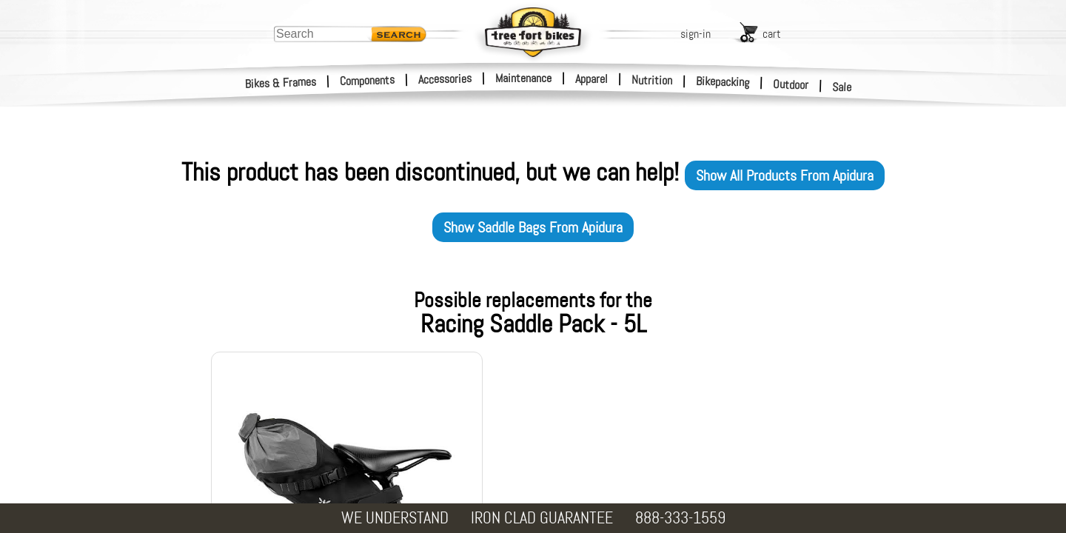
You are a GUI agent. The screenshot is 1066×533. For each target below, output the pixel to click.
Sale (842, 87)
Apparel (591, 79)
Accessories (445, 78)
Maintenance (523, 78)
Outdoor (791, 84)
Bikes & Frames (281, 83)
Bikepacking (723, 81)
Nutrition (651, 80)
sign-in (695, 33)
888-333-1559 (680, 518)
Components (367, 80)
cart (771, 33)
